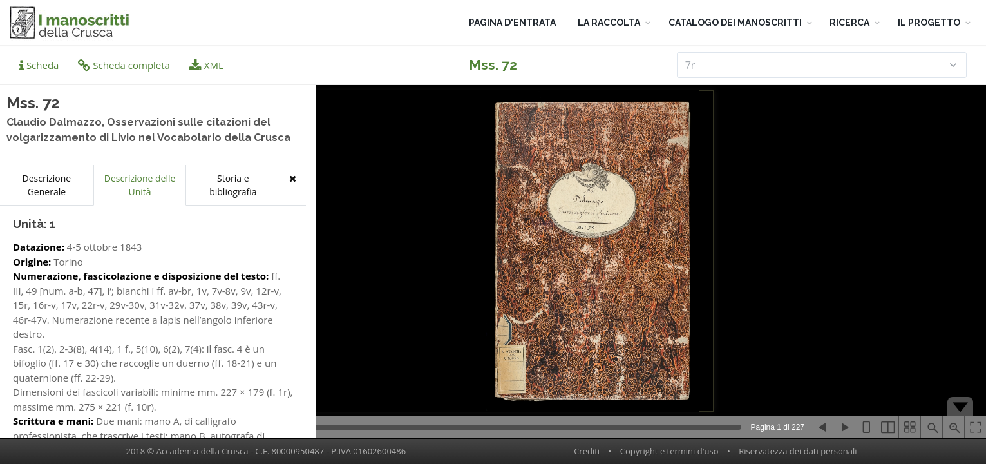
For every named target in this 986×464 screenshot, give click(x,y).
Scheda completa (124, 65)
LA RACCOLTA (609, 22)
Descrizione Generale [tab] (47, 185)
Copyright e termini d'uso (669, 451)
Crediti (587, 451)
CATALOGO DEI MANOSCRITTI (735, 22)
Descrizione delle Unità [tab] (140, 185)
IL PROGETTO (929, 22)
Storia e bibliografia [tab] (232, 185)
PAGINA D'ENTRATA (512, 22)
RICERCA (849, 22)
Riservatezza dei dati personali (798, 451)
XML (206, 65)
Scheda (39, 65)
